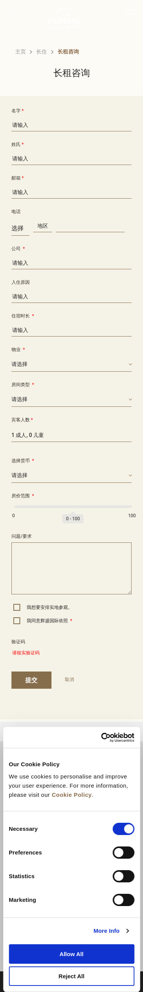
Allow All (71, 954)
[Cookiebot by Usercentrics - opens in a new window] (101, 738)
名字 (17, 110)
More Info (106, 930)
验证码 (18, 641)
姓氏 (17, 144)
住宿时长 (22, 316)
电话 (16, 211)
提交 (31, 680)
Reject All (72, 976)
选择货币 (22, 460)
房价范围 (22, 495)
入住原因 (20, 282)
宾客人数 (22, 419)
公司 (18, 248)
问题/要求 (21, 536)
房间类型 (22, 384)
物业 (18, 349)
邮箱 (17, 178)
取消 (69, 679)
